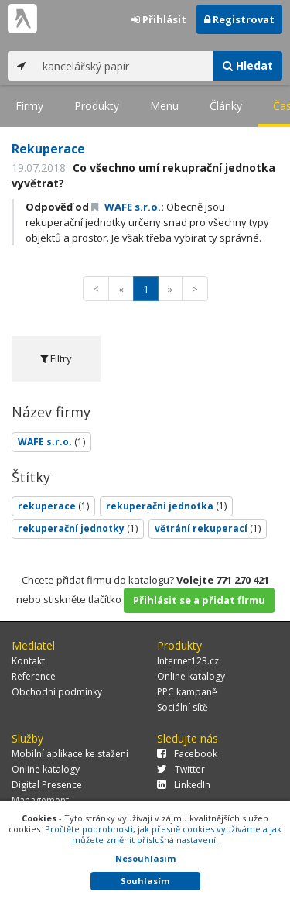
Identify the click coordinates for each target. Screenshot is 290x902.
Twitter (181, 769)
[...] (124, 66)
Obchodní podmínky (57, 691)
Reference (34, 676)
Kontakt (28, 660)
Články (226, 105)
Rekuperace (48, 148)
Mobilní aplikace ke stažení (70, 753)
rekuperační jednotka (166, 506)
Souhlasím (145, 881)
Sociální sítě (182, 707)
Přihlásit (158, 19)
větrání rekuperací (208, 528)
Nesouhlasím (145, 858)
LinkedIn (183, 784)
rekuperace (53, 506)
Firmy (29, 105)
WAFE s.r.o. (126, 207)
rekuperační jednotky (78, 528)
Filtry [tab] (56, 358)
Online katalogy (191, 676)
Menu (164, 105)
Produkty (96, 105)
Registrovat (239, 19)
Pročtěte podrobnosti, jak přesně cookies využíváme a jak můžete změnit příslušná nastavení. (163, 834)
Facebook (187, 753)
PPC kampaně (187, 691)
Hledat (248, 65)
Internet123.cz (188, 660)
